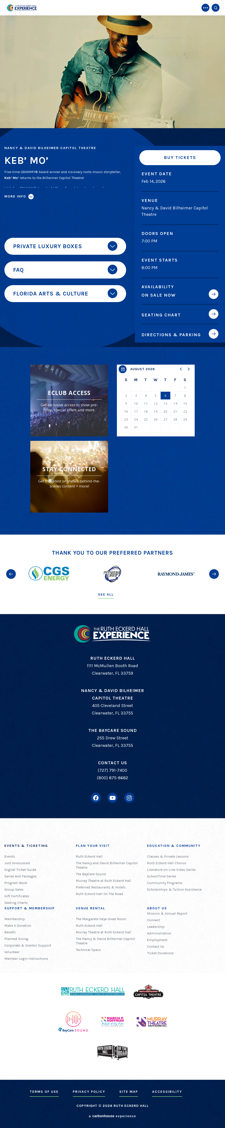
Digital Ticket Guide (20, 870)
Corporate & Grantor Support (27, 945)
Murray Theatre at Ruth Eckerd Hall (103, 881)
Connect (153, 920)
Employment (157, 940)
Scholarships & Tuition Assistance (174, 889)
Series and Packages (20, 876)
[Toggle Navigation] (205, 8)
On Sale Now (159, 295)
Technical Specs (88, 950)
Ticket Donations (160, 953)
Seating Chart (161, 314)
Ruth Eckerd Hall (89, 856)
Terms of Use (44, 1091)
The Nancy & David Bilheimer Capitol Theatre (105, 941)
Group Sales (14, 889)
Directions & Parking (171, 334)
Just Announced (17, 863)
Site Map (128, 1091)
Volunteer (12, 952)
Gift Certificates (16, 896)
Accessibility (167, 1091)
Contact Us (155, 946)
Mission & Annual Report (167, 913)
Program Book (15, 883)
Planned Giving (16, 939)
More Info (15, 196)
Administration (159, 933)
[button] (181, 369)
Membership (14, 919)
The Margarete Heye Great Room (101, 919)
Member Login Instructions (26, 958)
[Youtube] (112, 798)
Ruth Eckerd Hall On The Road (99, 894)
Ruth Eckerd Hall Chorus (166, 863)
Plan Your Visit (93, 846)
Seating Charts (16, 903)
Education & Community (174, 846)
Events (9, 856)
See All (106, 594)
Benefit (10, 932)
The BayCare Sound (91, 874)
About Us (157, 908)
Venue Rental (90, 908)
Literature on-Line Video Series (171, 870)
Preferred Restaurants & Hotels (101, 887)
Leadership (156, 927)
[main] (112, 267)
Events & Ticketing (26, 846)
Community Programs (164, 883)
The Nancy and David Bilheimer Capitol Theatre (107, 865)
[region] (156, 400)
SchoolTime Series (161, 876)
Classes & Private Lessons (168, 856)
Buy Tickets (180, 157)
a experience (112, 1116)
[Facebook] (96, 798)
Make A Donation (17, 925)
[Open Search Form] (216, 8)
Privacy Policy (89, 1091)
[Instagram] (129, 798)
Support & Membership (29, 908)
